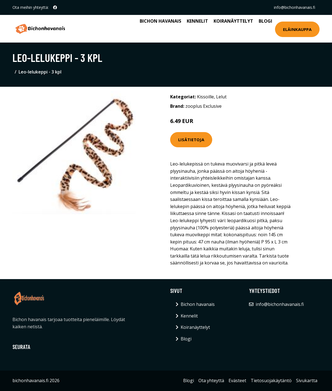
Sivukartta (306, 380)
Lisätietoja (191, 139)
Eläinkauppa (297, 29)
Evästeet (237, 380)
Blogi (265, 21)
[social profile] (55, 7)
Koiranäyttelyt (233, 21)
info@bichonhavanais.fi (294, 7)
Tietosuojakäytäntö (271, 380)
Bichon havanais (160, 21)
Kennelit (197, 21)
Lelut (221, 97)
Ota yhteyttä (211, 380)
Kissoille (205, 97)
